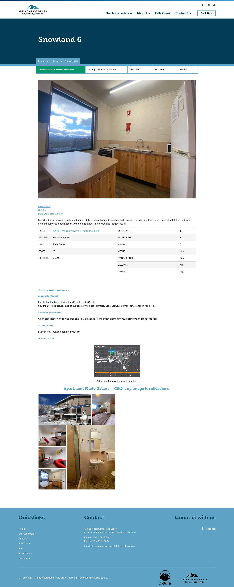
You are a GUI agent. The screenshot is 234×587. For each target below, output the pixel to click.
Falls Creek (163, 13)
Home (21, 528)
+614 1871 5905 (101, 541)
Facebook (208, 528)
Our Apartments (27, 533)
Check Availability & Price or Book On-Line (56, 70)
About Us (143, 13)
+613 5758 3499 (100, 537)
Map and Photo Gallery (50, 213)
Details (42, 210)
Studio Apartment (108, 69)
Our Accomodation (119, 13)
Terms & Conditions (79, 577)
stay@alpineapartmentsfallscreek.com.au (113, 546)
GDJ (106, 577)
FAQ (20, 548)
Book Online (25, 553)
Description (44, 206)
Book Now (206, 13)
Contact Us (183, 13)
